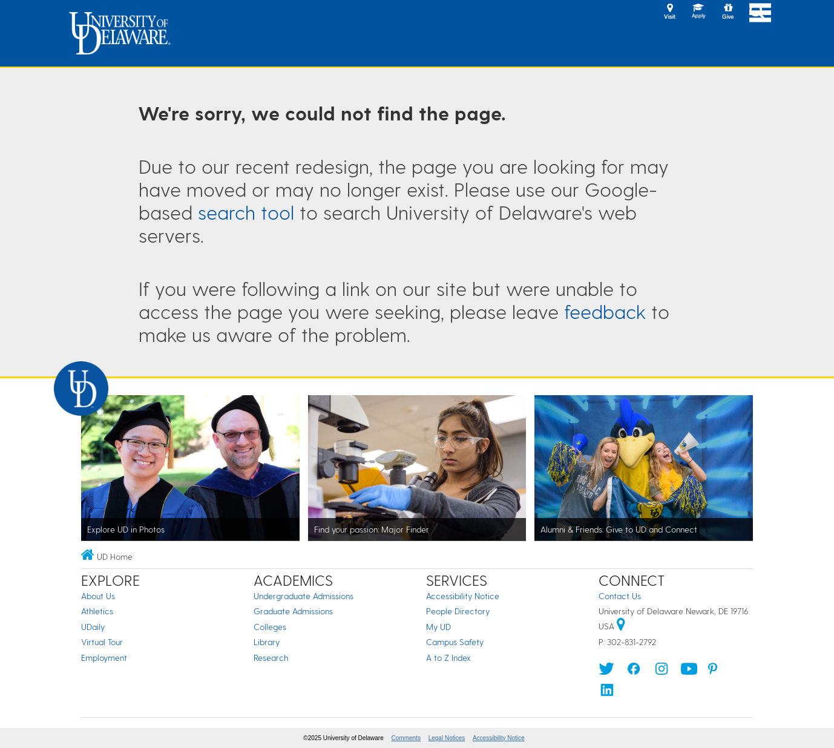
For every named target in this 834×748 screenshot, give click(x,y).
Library (267, 642)
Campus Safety (455, 642)
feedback (605, 311)
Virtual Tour (102, 642)
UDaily (93, 627)
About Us (98, 596)
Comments (406, 738)
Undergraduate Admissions (303, 596)
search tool (246, 211)
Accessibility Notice (462, 596)
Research (271, 657)
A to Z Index (448, 657)
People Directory (458, 611)
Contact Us (620, 596)
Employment (104, 657)
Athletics (97, 611)
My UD (438, 627)
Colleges (270, 627)
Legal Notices (446, 738)
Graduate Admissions (293, 611)
